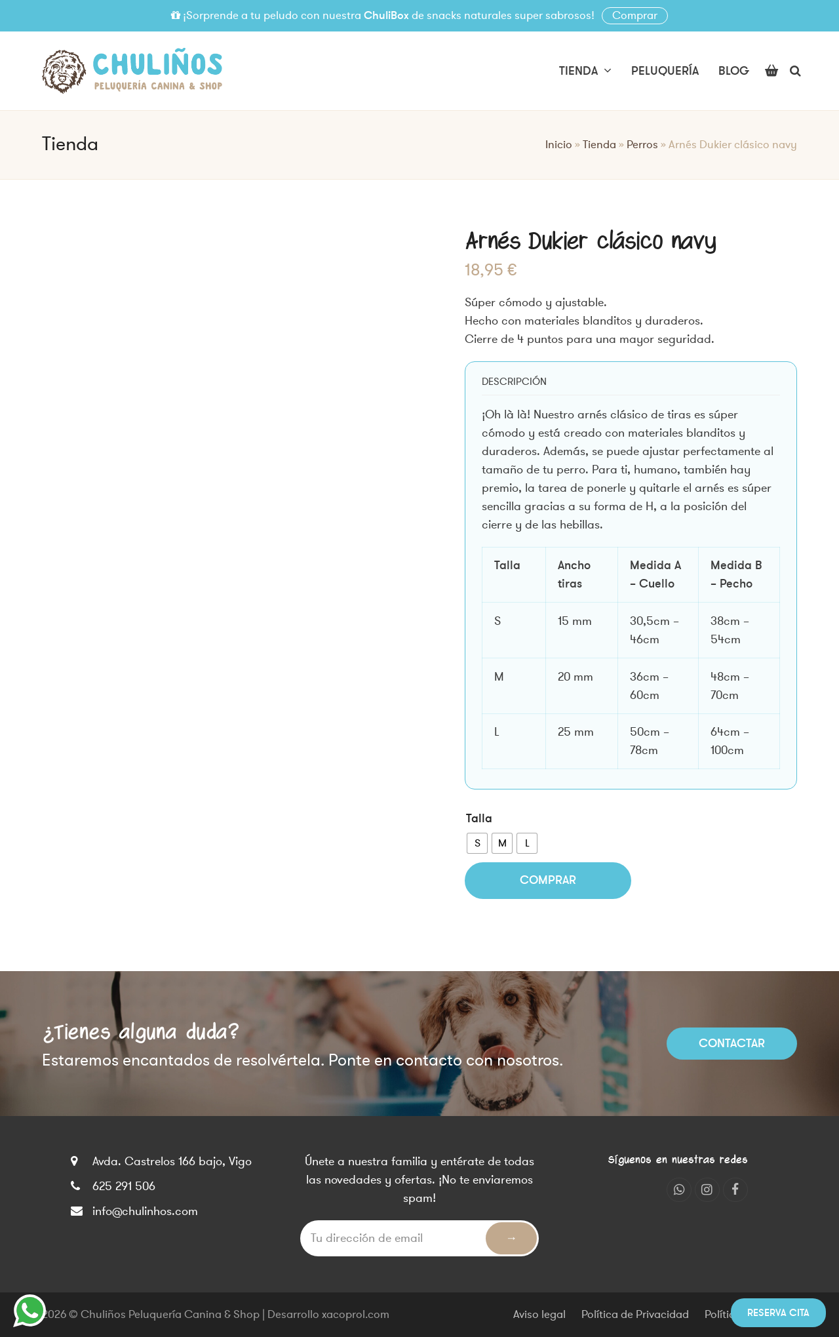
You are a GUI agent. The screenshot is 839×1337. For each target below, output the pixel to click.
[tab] (514, 382)
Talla (479, 818)
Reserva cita (778, 1312)
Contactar (732, 1043)
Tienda (599, 145)
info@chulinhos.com (145, 1211)
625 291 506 (123, 1186)
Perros (642, 145)
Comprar (634, 16)
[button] (771, 70)
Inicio (558, 145)
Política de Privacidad (635, 1314)
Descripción (514, 381)
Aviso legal (539, 1314)
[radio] (477, 843)
